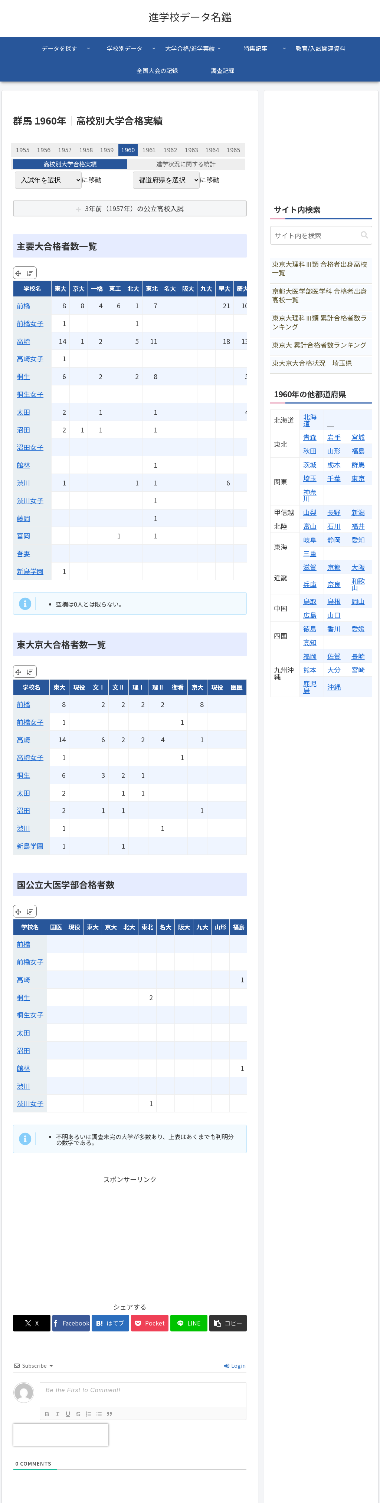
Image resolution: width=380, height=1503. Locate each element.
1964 (212, 149)
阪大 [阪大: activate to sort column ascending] (188, 288)
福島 (358, 450)
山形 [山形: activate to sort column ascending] (220, 926)
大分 (334, 669)
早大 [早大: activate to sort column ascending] (224, 288)
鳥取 (310, 601)
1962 (170, 149)
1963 (191, 149)
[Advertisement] (130, 1237)
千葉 (334, 478)
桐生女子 (30, 394)
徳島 (310, 628)
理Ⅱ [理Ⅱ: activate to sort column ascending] (158, 687)
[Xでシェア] (31, 1323)
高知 (310, 642)
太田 (23, 412)
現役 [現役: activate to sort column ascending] (79, 687)
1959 (107, 149)
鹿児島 (310, 686)
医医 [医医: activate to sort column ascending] (237, 687)
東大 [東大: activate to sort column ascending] (60, 288)
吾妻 (23, 553)
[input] (321, 235)
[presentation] (60, 1435)
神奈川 (310, 495)
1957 (65, 149)
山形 (334, 450)
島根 (334, 601)
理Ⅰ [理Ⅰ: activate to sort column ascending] (138, 687)
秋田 (310, 450)
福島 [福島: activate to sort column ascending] (239, 926)
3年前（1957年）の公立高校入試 (134, 208)
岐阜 (310, 539)
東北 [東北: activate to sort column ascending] (152, 288)
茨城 (310, 464)
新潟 (358, 512)
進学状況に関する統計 (186, 164)
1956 (43, 149)
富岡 (23, 535)
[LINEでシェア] (189, 1323)
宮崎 (358, 669)
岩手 (334, 437)
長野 (334, 512)
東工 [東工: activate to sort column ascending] (115, 288)
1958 (86, 149)
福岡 (310, 656)
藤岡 (23, 518)
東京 (358, 478)
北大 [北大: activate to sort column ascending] (133, 288)
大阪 (358, 567)
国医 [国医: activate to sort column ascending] (56, 926)
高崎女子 (30, 358)
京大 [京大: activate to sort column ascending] (79, 288)
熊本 (310, 669)
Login (235, 1365)
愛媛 (358, 628)
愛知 (358, 539)
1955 (22, 149)
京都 (334, 567)
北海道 (310, 420)
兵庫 (310, 584)
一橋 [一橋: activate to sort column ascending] (97, 288)
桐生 (23, 376)
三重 (310, 553)
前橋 (23, 305)
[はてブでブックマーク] (110, 1323)
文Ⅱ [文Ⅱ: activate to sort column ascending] (118, 687)
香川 (334, 628)
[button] (228, 1323)
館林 (23, 465)
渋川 (23, 482)
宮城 (358, 437)
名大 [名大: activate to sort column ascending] (170, 288)
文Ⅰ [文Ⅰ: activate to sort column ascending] (99, 687)
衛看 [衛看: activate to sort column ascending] (178, 687)
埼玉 (310, 478)
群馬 (358, 464)
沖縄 (334, 686)
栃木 (334, 464)
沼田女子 (30, 447)
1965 (233, 149)
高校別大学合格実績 (70, 164)
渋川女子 (30, 500)
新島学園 (30, 571)
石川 (334, 526)
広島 (310, 615)
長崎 (358, 656)
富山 (310, 526)
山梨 (310, 512)
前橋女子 (30, 323)
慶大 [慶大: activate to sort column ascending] (243, 288)
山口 (334, 615)
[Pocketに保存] (149, 1323)
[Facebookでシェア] (71, 1323)
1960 (128, 149)
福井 (358, 526)
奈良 (334, 584)
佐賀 (334, 656)
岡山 (358, 601)
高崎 (23, 341)
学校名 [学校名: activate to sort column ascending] (32, 288)
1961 (149, 149)
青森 (310, 437)
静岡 (334, 539)
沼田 (23, 429)
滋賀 (310, 567)
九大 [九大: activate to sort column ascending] (206, 288)
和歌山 (358, 584)
